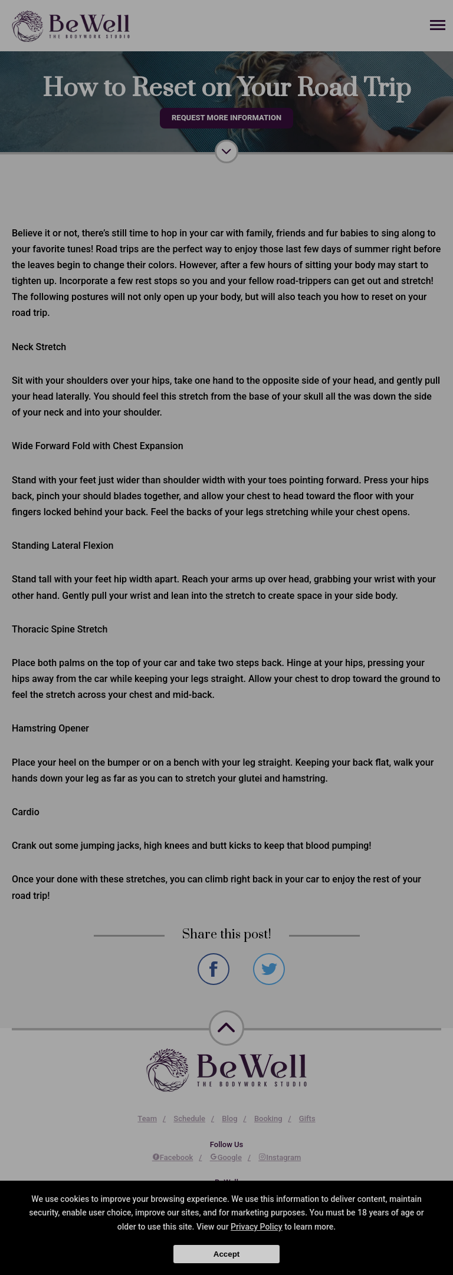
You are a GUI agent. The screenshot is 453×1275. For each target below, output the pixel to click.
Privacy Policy (257, 1226)
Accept (226, 1254)
